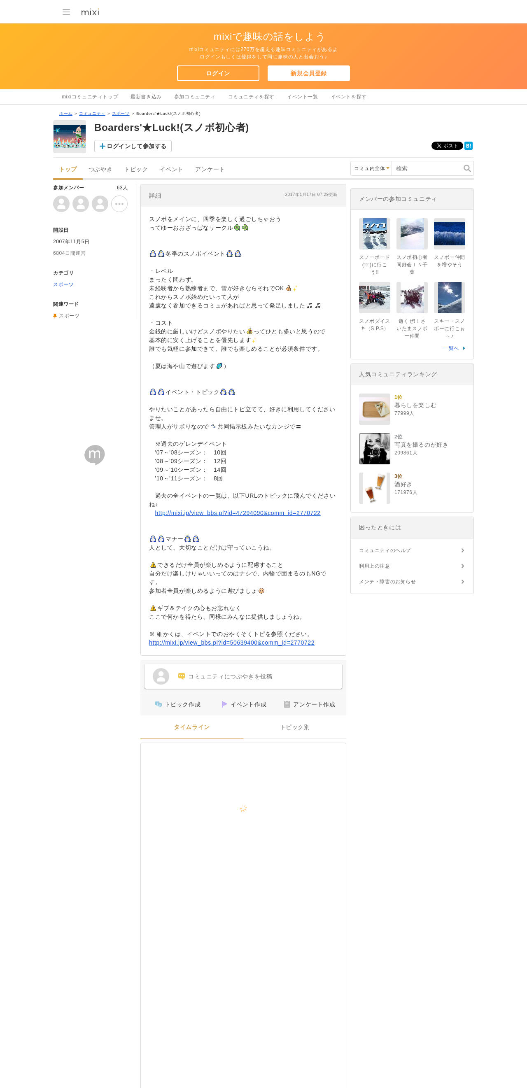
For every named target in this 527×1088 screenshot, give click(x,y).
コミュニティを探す (251, 97)
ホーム (65, 113)
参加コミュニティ (195, 97)
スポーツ (120, 113)
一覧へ (451, 348)
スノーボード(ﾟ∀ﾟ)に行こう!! (374, 264)
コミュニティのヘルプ (385, 550)
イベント (172, 169)
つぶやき (100, 169)
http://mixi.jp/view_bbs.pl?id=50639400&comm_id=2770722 (232, 642)
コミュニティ (92, 113)
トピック (136, 169)
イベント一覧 (302, 97)
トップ (68, 169)
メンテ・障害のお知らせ (387, 582)
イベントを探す (349, 97)
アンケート (210, 169)
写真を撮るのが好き (421, 444)
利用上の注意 (374, 566)
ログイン (218, 73)
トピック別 (295, 727)
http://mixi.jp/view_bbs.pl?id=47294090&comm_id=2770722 (238, 513)
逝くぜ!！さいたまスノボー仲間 (412, 328)
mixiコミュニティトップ (90, 97)
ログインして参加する (137, 146)
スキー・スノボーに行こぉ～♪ (449, 328)
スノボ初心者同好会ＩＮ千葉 (412, 264)
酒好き (403, 484)
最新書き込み (146, 97)
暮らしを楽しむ (415, 405)
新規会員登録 (309, 73)
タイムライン (192, 727)
